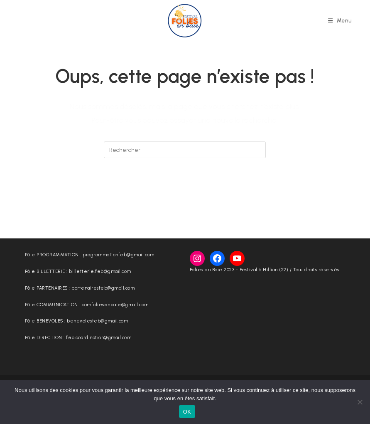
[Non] (359, 402)
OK (187, 412)
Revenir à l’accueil (185, 192)
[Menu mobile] (340, 20)
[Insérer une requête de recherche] (185, 149)
